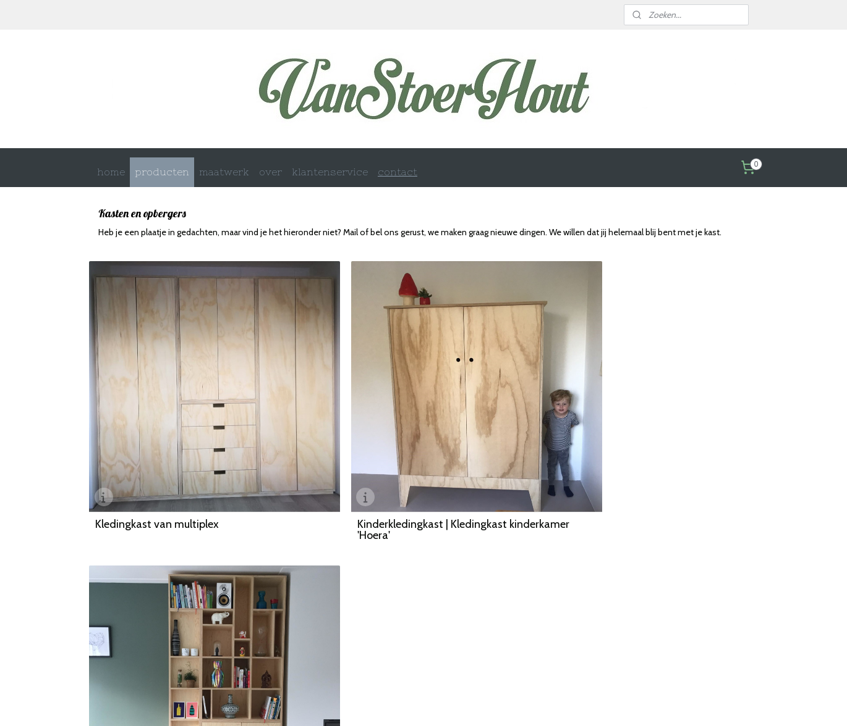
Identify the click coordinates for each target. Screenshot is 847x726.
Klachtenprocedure (529, 638)
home (111, 171)
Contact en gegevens (397, 591)
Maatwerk (241, 591)
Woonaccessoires (254, 638)
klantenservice (330, 171)
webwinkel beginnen (446, 703)
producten (162, 171)
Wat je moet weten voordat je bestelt (559, 591)
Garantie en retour (392, 626)
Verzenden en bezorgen (401, 602)
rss (405, 703)
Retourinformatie (526, 626)
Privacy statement (527, 614)
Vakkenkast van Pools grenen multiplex (641, 488)
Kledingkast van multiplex (157, 488)
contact (397, 171)
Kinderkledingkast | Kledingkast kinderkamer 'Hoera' (396, 494)
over (270, 171)
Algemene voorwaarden (538, 602)
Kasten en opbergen (258, 602)
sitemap (383, 703)
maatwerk (224, 171)
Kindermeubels (250, 614)
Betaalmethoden (389, 614)
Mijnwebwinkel (545, 703)
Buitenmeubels (250, 626)
